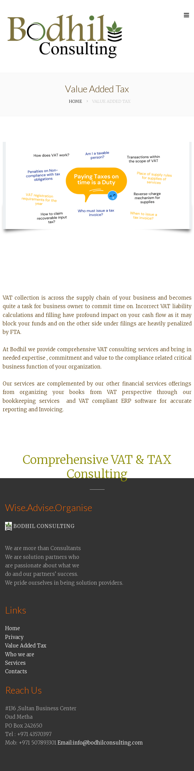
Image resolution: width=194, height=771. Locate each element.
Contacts (16, 671)
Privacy (14, 637)
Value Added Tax (25, 645)
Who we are (19, 654)
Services (15, 663)
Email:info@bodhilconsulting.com (100, 742)
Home (12, 628)
